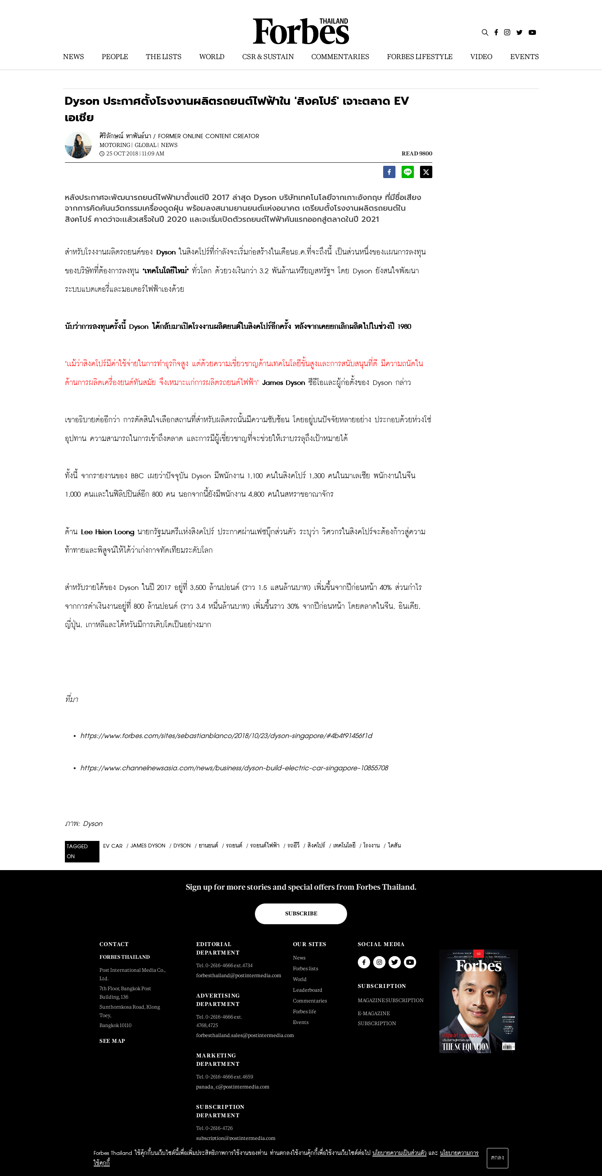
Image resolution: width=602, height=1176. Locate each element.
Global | (147, 145)
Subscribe (301, 913)
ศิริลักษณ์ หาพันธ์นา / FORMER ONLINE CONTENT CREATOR (179, 136)
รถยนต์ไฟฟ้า (265, 846)
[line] (408, 174)
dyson (182, 846)
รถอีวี (293, 846)
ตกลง (497, 1158)
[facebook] (389, 174)
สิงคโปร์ (316, 846)
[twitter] (426, 174)
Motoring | (116, 145)
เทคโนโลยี (344, 846)
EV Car (112, 846)
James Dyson (148, 846)
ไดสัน (394, 846)
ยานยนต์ (208, 846)
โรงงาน (372, 846)
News (169, 145)
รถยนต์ (234, 846)
